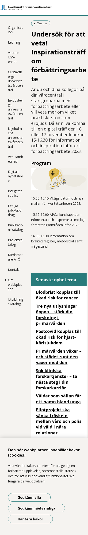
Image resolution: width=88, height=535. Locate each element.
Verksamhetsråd (15, 159)
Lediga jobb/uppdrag (15, 210)
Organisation (15, 29)
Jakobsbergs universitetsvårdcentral (15, 109)
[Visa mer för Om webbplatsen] (4, 280)
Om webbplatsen (15, 284)
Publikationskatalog (15, 227)
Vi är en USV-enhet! (13, 57)
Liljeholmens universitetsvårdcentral (15, 137)
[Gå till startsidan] (44, 7)
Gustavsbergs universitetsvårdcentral (15, 81)
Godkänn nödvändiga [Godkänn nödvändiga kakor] (36, 508)
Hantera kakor (30, 519)
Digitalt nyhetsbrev (15, 176)
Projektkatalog (15, 242)
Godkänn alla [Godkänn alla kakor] (29, 497)
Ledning (14, 42)
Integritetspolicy (15, 193)
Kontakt (14, 269)
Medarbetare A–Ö (15, 257)
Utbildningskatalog (15, 301)
